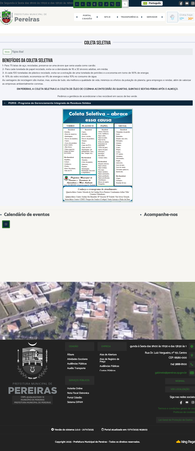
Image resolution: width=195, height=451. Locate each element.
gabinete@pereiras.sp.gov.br (171, 373)
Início (7, 51)
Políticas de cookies (184, 412)
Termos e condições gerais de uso (176, 408)
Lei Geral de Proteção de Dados (176, 419)
